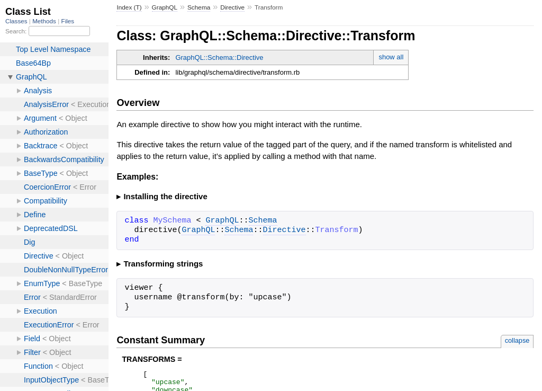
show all (390, 57)
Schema (198, 7)
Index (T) (128, 7)
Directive (232, 7)
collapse (517, 340)
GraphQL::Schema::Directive (219, 57)
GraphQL (165, 7)
